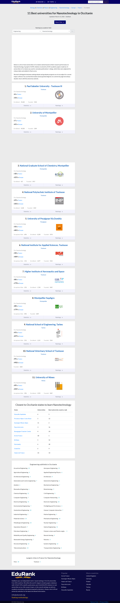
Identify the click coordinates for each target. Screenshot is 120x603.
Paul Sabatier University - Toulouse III (43, 86)
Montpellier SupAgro (43, 298)
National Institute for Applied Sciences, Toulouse (43, 245)
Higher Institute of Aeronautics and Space (43, 271)
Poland (88, 581)
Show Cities (60, 22)
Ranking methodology (20, 597)
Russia (88, 590)
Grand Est (17, 448)
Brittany (16, 440)
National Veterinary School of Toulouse (43, 351)
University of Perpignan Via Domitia (43, 218)
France (80, 7)
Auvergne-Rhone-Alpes (21, 423)
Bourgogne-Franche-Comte (22, 431)
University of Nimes (43, 377)
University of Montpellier (43, 112)
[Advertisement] (27, 50)
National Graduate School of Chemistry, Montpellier (43, 165)
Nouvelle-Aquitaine (20, 414)
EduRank (68, 16)
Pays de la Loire (18, 427)
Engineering (53, 7)
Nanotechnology (64, 7)
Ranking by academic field (43, 28)
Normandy (17, 444)
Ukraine (88, 584)
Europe (73, 7)
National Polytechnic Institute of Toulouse (43, 192)
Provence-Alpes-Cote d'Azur (22, 418)
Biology (32, 7)
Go (72, 31)
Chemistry (39, 7)
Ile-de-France (18, 435)
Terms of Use (94, 602)
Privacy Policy (104, 602)
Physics (46, 7)
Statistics (27, 105)
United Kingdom (91, 576)
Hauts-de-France (19, 453)
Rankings (59, 105)
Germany (89, 578)
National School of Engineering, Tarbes (43, 324)
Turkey (88, 587)
